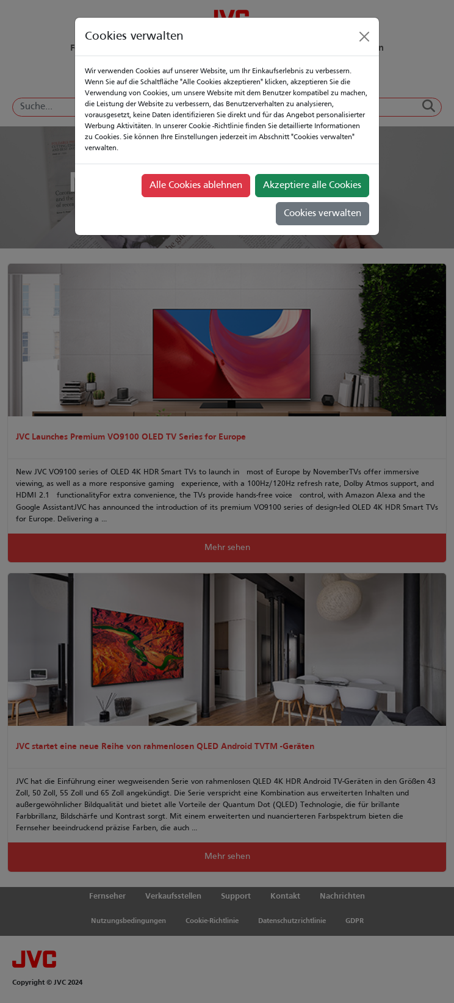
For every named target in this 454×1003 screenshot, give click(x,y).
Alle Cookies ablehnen (196, 185)
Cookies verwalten (322, 214)
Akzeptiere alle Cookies (312, 185)
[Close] (364, 36)
